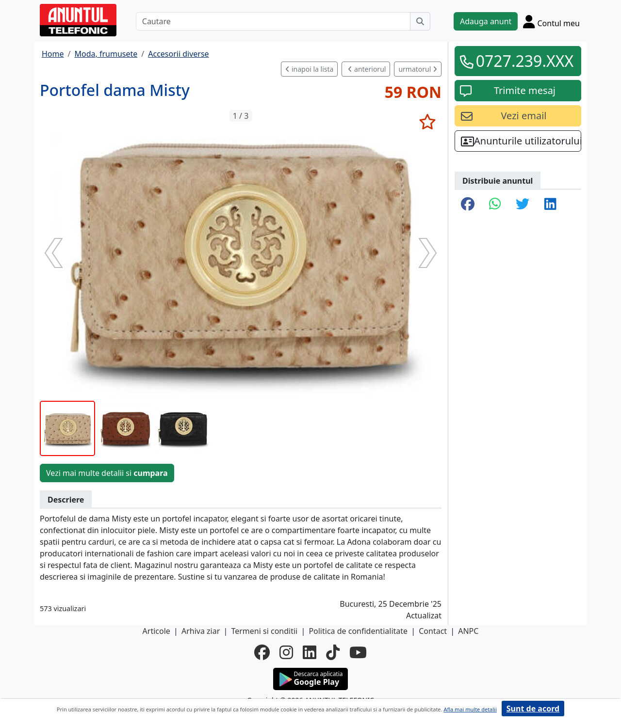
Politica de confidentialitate (358, 631)
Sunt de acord (533, 708)
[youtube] (358, 652)
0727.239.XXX (525, 60)
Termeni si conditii (264, 631)
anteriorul (367, 69)
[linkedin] (309, 652)
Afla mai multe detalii (469, 709)
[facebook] (262, 652)
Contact (433, 631)
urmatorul (417, 69)
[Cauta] (420, 21)
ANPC (468, 631)
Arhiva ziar (200, 631)
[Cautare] (273, 21)
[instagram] (286, 652)
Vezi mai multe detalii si (107, 473)
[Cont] (551, 21)
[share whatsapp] (495, 204)
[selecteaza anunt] (427, 121)
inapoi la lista (309, 69)
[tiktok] (333, 652)
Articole (156, 631)
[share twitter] (522, 204)
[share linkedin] (550, 204)
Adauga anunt (485, 21)
